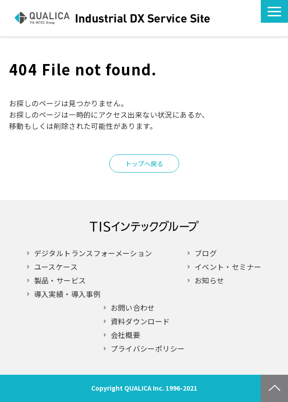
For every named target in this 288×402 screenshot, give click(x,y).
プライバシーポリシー (148, 348)
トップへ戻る (144, 163)
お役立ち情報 (238, 18)
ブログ (206, 253)
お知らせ (209, 280)
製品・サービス (60, 280)
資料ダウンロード (140, 321)
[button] (274, 11)
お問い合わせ (221, 18)
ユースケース (56, 266)
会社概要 (125, 334)
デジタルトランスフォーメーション (93, 253)
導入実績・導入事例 (67, 293)
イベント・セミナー (228, 266)
